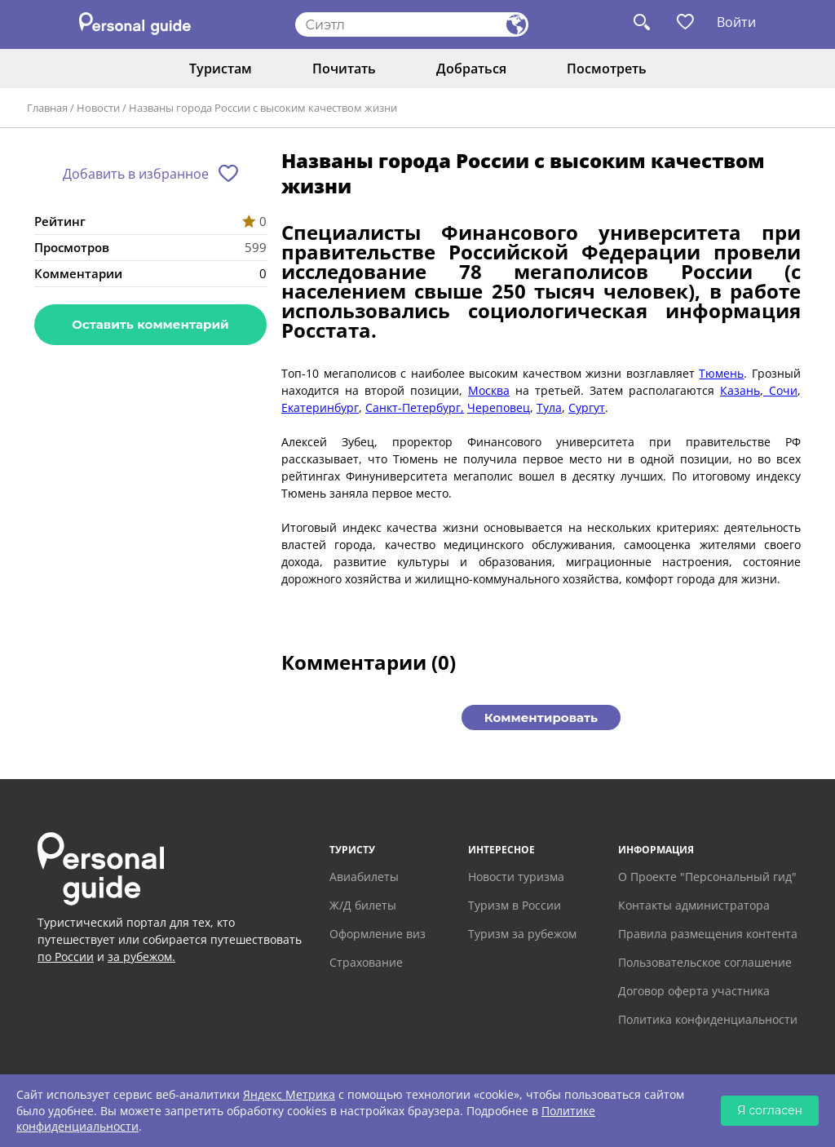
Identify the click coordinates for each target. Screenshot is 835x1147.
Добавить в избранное (136, 174)
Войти (736, 22)
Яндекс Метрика (289, 1094)
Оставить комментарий (150, 324)
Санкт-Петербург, (414, 407)
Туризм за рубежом (522, 933)
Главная (47, 107)
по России (66, 956)
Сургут (586, 407)
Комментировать (541, 717)
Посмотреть (607, 69)
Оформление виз (377, 933)
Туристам (220, 69)
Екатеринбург (320, 407)
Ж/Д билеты (362, 905)
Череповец (498, 407)
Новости (98, 107)
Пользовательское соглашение (705, 962)
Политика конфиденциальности (707, 1019)
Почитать (344, 69)
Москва (489, 390)
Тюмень (721, 373)
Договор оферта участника (694, 991)
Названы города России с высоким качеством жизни (263, 107)
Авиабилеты (364, 876)
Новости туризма (516, 876)
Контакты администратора (694, 905)
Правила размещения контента (707, 933)
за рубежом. (141, 956)
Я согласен (769, 1110)
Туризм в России (514, 905)
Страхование (366, 962)
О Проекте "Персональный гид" (707, 876)
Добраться (471, 69)
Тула (549, 407)
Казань (740, 390)
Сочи (780, 390)
